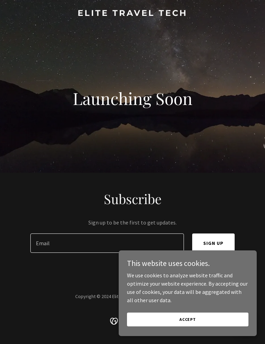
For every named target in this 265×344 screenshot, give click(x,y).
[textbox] (107, 243)
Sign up (213, 243)
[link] (132, 13)
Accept (187, 319)
